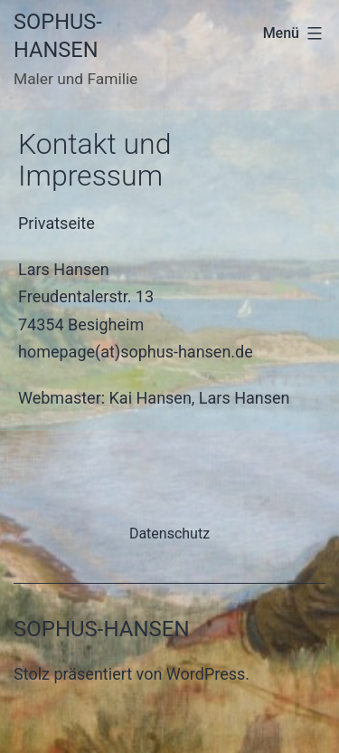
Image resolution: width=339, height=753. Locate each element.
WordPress (205, 673)
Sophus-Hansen (102, 629)
